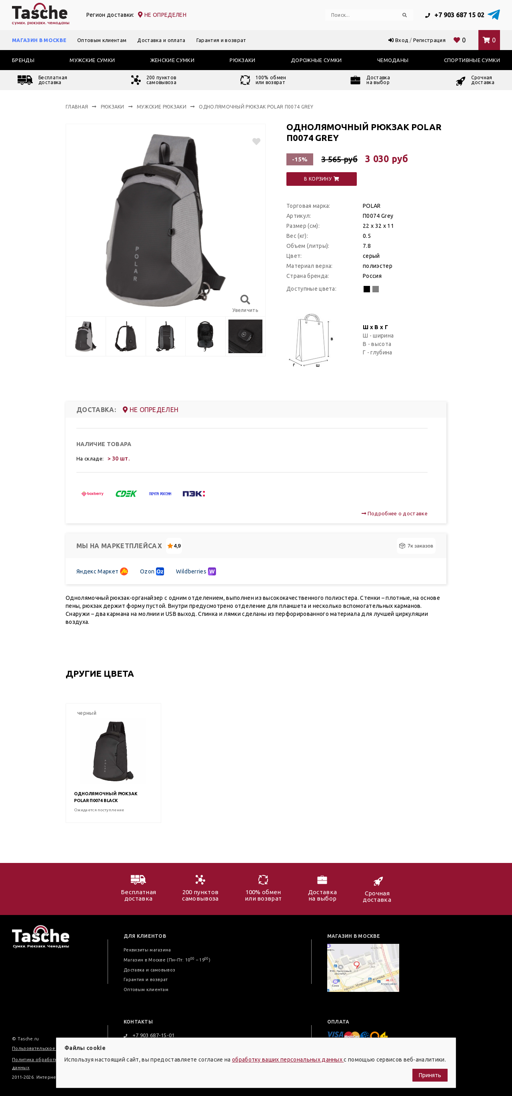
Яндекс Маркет (102, 571)
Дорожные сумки (316, 60)
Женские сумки (172, 60)
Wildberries (196, 571)
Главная (77, 106)
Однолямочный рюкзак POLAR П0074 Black (106, 797)
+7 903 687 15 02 (454, 14)
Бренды (23, 60)
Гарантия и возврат (221, 40)
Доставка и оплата (161, 40)
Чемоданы (393, 60)
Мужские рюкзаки (161, 106)
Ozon (152, 571)
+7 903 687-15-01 (149, 1035)
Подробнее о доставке (395, 513)
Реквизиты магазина (147, 949)
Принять (430, 1075)
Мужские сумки (92, 60)
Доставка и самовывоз (149, 969)
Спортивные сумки (472, 60)
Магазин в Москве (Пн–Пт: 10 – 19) (167, 959)
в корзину (321, 178)
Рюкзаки (242, 60)
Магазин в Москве (39, 40)
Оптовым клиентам (101, 40)
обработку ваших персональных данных (288, 1059)
